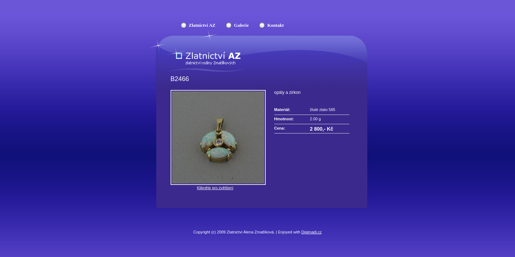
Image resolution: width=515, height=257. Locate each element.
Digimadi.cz (311, 232)
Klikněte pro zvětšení (215, 188)
